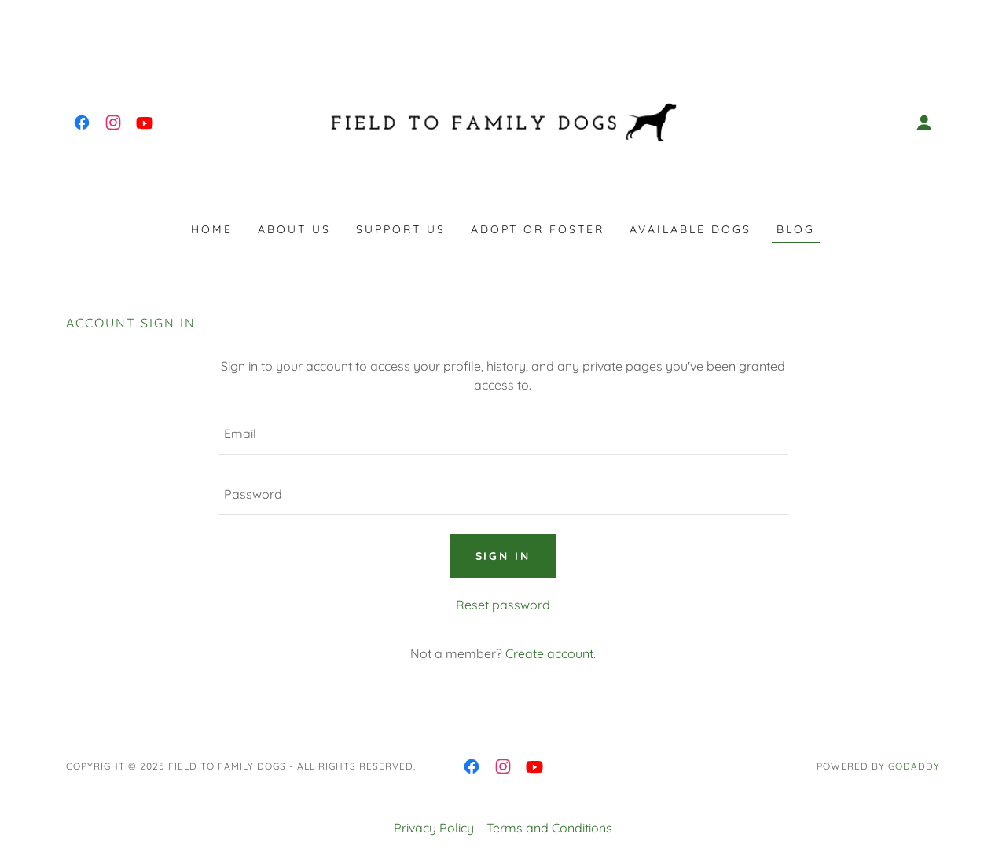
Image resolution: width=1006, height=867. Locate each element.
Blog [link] (796, 229)
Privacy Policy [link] (434, 828)
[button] (924, 122)
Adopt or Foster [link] (538, 229)
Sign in (503, 556)
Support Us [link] (401, 229)
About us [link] (294, 229)
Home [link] (212, 229)
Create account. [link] (550, 653)
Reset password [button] (503, 605)
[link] (81, 122)
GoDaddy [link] (914, 766)
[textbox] (503, 434)
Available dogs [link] (690, 229)
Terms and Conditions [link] (549, 828)
